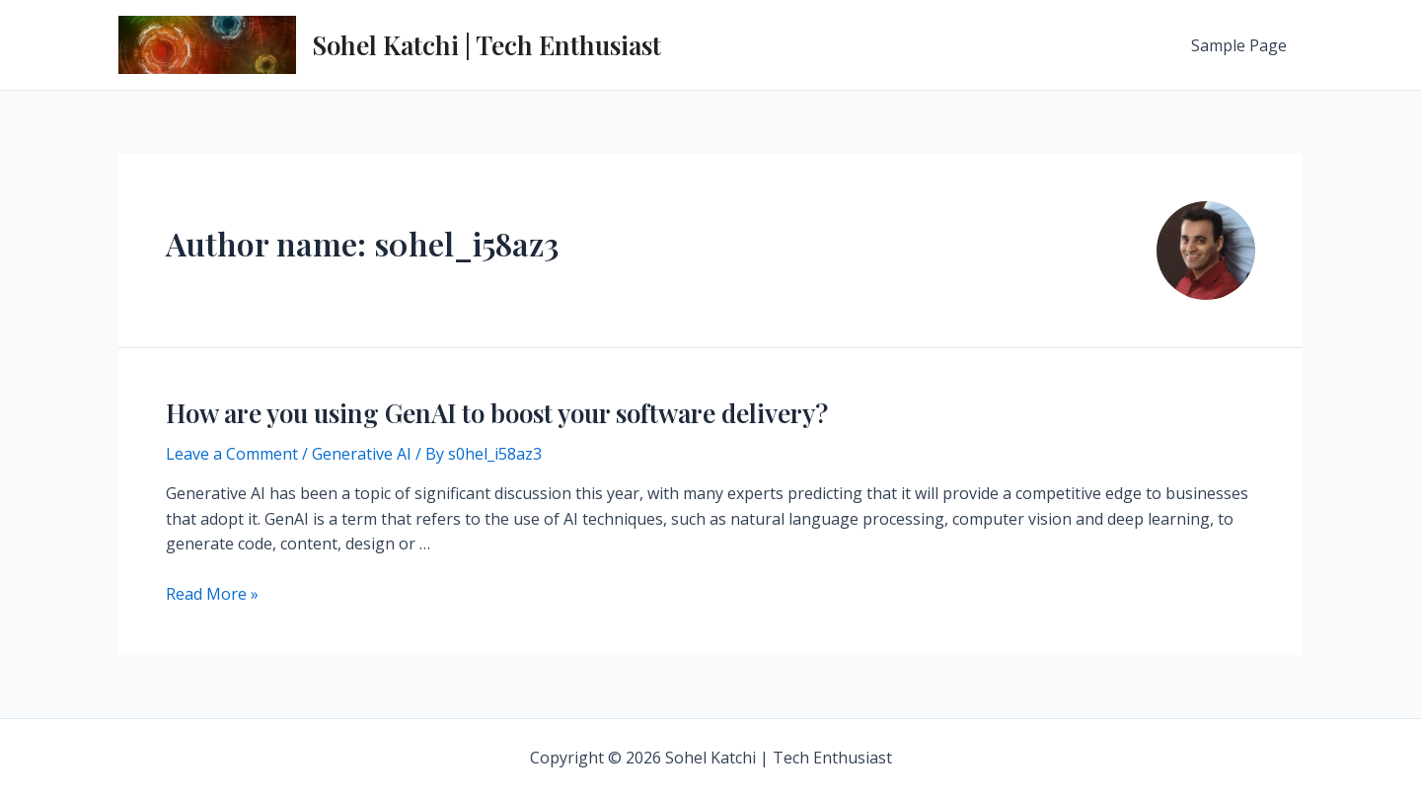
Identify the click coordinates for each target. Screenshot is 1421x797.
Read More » (212, 594)
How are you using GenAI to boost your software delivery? (497, 413)
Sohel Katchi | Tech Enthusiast (486, 45)
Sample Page (1239, 45)
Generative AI (361, 454)
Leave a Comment (232, 454)
